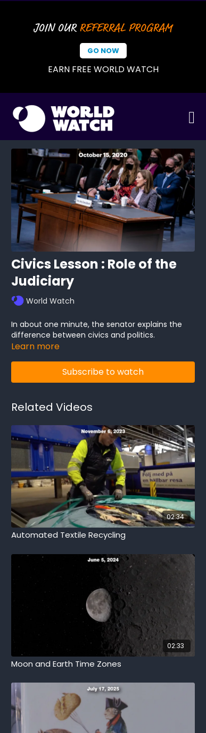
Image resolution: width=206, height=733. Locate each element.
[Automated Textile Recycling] (103, 535)
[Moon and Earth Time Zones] (103, 664)
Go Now (103, 51)
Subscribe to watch (103, 372)
